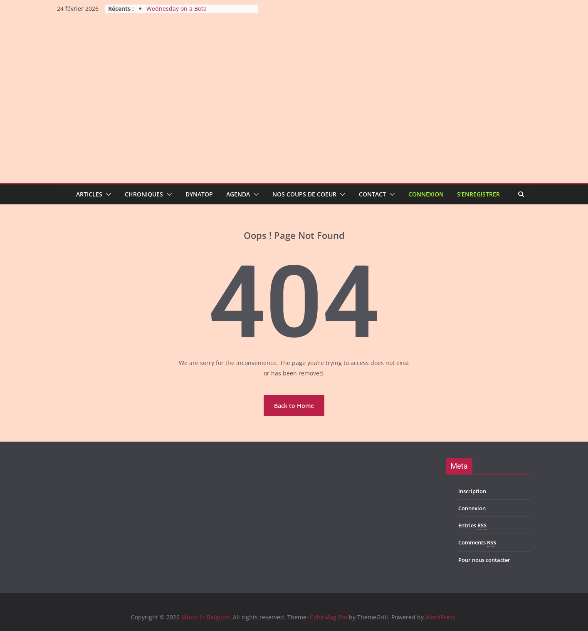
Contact (372, 194)
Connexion (426, 194)
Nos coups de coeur (304, 194)
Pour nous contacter (484, 560)
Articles (89, 194)
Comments (477, 543)
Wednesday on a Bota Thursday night (176, 13)
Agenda (238, 194)
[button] (106, 194)
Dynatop (199, 194)
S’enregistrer (478, 194)
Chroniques (144, 194)
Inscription (472, 491)
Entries (472, 525)
